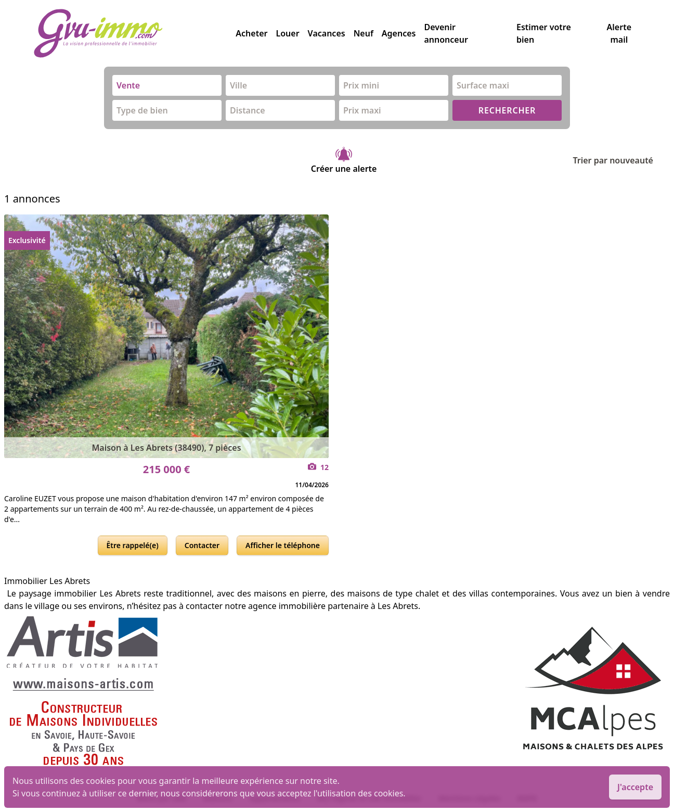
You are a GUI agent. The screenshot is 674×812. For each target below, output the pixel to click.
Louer (287, 33)
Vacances (326, 33)
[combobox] (167, 85)
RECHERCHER (507, 110)
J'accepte (635, 787)
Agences (399, 33)
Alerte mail (619, 33)
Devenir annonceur (446, 33)
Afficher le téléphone (282, 545)
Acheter (251, 33)
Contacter (202, 545)
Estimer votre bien (543, 33)
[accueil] (134, 33)
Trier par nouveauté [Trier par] (621, 160)
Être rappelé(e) (133, 545)
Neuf (363, 33)
